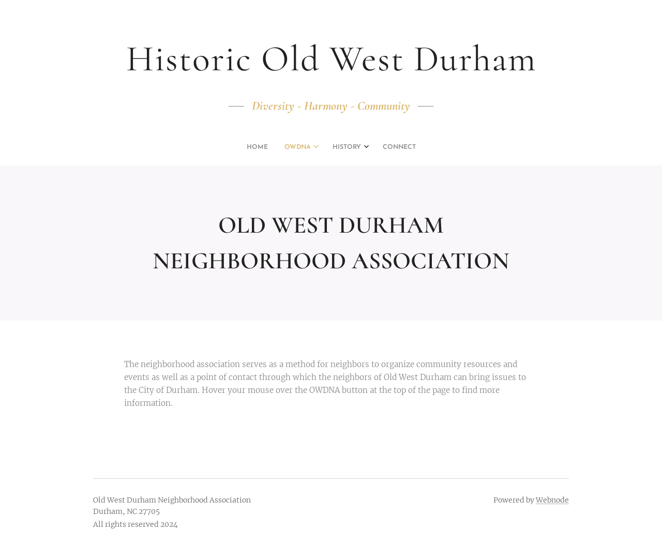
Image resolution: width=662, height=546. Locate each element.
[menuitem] (305, 147)
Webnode (552, 500)
